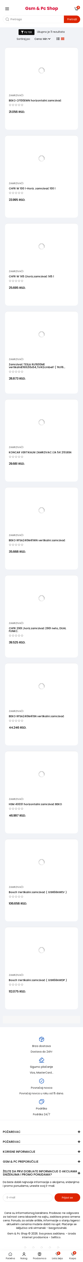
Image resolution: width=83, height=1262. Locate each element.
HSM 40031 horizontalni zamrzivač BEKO (35, 804)
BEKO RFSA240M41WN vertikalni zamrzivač (37, 540)
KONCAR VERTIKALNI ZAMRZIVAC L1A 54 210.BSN (40, 452)
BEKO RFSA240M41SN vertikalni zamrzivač (36, 716)
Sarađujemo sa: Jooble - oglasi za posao (26, 1205)
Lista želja (57, 1256)
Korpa (72, 1256)
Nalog (23, 1256)
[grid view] (62, 39)
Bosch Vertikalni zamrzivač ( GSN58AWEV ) (38, 892)
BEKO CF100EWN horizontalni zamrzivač (35, 100)
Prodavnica (39, 1256)
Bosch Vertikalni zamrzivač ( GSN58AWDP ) (38, 980)
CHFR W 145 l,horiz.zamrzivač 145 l (31, 276)
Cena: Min (42, 39)
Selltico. (56, 1237)
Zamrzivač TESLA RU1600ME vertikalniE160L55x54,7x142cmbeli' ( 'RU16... (37, 366)
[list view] (58, 39)
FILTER (26, 32)
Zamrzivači (16, 95)
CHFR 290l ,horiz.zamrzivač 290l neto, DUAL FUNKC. (37, 629)
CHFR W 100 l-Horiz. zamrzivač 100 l (32, 188)
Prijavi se (67, 1197)
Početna (10, 1256)
